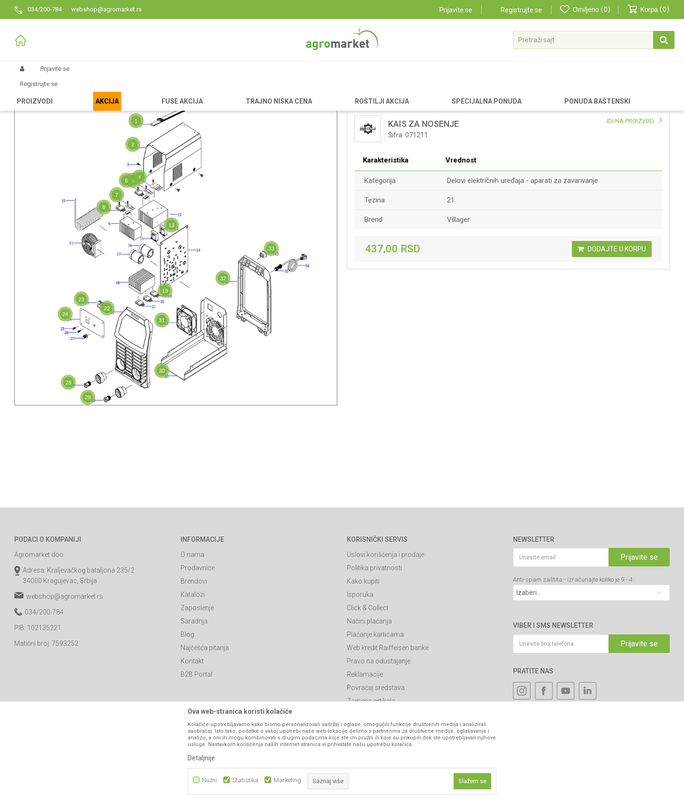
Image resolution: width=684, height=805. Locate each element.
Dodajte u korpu (612, 329)
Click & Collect (368, 688)
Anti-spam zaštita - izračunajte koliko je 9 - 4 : (574, 659)
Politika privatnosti (374, 648)
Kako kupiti (363, 661)
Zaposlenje (197, 688)
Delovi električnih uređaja (207, 91)
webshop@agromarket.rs (64, 676)
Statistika (245, 780)
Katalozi (192, 675)
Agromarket (29, 91)
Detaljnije (201, 758)
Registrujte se (521, 10)
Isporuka (360, 675)
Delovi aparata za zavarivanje (286, 91)
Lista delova (383, 125)
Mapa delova (58, 125)
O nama (192, 635)
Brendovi (193, 661)
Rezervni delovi (72, 91)
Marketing (287, 780)
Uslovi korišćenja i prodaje (385, 635)
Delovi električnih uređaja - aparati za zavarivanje (522, 261)
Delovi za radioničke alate (133, 91)
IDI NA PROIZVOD (630, 201)
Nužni (209, 780)
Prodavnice (197, 648)
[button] (593, 40)
